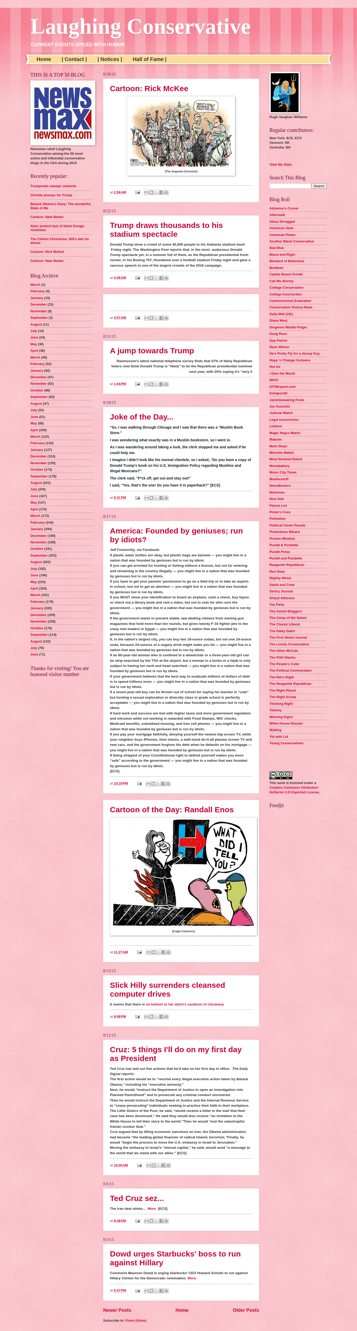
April (34, 351)
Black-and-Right (282, 254)
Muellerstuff (278, 479)
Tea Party (276, 604)
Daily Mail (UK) (281, 314)
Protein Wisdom (282, 538)
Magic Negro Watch (284, 433)
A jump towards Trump (152, 350)
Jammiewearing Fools (287, 400)
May (33, 344)
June (34, 337)
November (38, 311)
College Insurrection (285, 294)
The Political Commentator (290, 670)
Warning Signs (281, 717)
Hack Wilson (279, 347)
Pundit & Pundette (284, 545)
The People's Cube (284, 664)
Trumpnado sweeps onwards (53, 186)
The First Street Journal (288, 637)
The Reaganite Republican (290, 684)
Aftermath (277, 215)
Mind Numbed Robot (285, 459)
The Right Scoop (282, 697)
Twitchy (275, 710)
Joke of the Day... (142, 417)
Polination (277, 519)
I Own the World (282, 373)
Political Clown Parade (287, 525)
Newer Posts (117, 1310)
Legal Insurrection (284, 420)
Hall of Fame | (150, 59)
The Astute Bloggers (285, 611)
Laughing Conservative (140, 26)
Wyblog (275, 730)
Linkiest (275, 426)
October (36, 390)
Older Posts (246, 1310)
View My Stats (280, 164)
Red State (277, 571)
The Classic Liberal (284, 624)
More (152, 1209)
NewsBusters (280, 486)
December (38, 304)
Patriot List (278, 506)
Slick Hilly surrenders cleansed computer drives (167, 989)
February (37, 291)
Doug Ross (278, 334)
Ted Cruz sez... (137, 1198)
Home (44, 59)
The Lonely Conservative (289, 644)
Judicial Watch (281, 413)
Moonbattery (279, 466)
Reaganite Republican (287, 565)
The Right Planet (282, 690)
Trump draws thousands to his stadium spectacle (166, 229)
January (36, 298)
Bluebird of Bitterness (287, 261)
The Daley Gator (282, 631)
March (35, 285)
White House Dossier (286, 723)
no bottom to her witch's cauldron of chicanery (185, 1004)
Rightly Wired (280, 578)
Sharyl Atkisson (282, 598)
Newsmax (277, 492)
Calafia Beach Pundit (286, 274)
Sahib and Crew (282, 585)
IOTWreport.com (282, 387)
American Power (282, 235)
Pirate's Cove (279, 512)
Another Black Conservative (291, 241)
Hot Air (274, 367)
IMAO (273, 380)
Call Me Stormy (281, 281)
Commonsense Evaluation (290, 301)
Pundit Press (279, 552)
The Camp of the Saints (288, 618)
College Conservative (286, 287)
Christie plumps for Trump (51, 195)
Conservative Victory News (290, 307)
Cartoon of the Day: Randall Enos (172, 809)
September (39, 318)
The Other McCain (283, 651)
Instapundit (278, 393)
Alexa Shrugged (282, 222)
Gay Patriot (278, 340)
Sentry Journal (281, 591)
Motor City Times (282, 472)
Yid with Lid (278, 737)
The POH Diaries (282, 657)
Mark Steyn (278, 446)
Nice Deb (276, 499)
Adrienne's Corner (284, 208)
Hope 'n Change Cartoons (289, 360)
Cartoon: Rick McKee (149, 88)
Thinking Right (281, 704)
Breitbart (276, 268)
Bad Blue (276, 248)
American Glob (281, 228)
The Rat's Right (281, 677)
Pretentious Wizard (284, 532)
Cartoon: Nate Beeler (47, 217)
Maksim (275, 439)
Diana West (278, 320)
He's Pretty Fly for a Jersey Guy (294, 353)
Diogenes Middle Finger (288, 327)
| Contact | (74, 59)
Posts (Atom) (135, 1320)
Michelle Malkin (281, 453)
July (33, 331)
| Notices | (109, 59)
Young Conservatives (286, 743)
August (36, 324)
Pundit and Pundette (285, 558)
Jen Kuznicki (279, 406)
